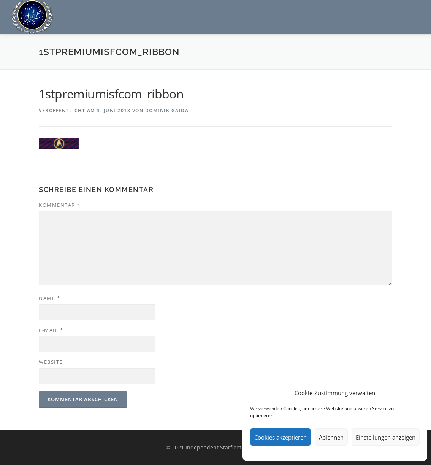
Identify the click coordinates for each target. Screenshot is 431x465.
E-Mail (51, 330)
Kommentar (59, 205)
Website (51, 362)
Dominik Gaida (167, 110)
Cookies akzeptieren (280, 437)
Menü (413, 14)
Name (49, 298)
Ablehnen (331, 437)
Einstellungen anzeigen (385, 437)
